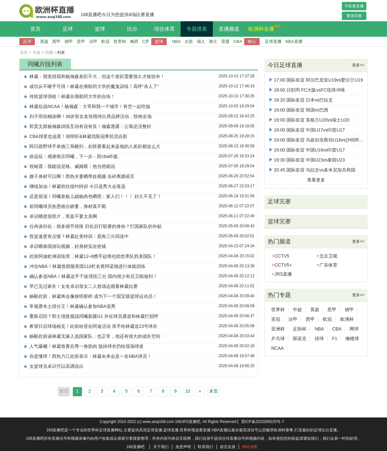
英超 (44, 41)
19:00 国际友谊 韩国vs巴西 (298, 110)
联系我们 (205, 447)
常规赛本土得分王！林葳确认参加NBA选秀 (72, 306)
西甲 (56, 41)
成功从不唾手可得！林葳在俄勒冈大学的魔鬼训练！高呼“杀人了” (94, 86)
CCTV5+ (283, 265)
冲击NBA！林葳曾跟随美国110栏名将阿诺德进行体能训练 (87, 266)
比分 (132, 29)
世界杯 (120, 41)
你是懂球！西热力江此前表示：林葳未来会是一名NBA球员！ (90, 356)
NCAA (277, 348)
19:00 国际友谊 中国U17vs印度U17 (307, 129)
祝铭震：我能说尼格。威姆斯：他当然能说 (72, 166)
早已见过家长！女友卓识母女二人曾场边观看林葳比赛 (83, 286)
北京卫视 (328, 256)
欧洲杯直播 (262, 28)
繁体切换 (354, 16)
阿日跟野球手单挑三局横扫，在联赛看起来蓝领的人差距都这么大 (94, 146)
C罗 (145, 41)
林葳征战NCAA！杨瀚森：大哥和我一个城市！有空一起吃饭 (89, 106)
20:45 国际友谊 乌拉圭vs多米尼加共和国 (312, 169)
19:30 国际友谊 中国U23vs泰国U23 (307, 159)
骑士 (213, 41)
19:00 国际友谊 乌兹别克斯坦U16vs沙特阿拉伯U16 (322, 139)
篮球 (100, 29)
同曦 (49, 52)
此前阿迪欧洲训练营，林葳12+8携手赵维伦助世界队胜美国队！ (93, 256)
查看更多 (316, 179)
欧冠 (105, 41)
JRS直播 (283, 274)
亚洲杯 (278, 328)
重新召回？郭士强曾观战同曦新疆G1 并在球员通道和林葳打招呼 (94, 316)
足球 (68, 29)
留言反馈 (227, 447)
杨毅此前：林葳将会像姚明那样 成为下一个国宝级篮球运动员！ (93, 296)
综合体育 (164, 29)
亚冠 (275, 319)
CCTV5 (281, 256)
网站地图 (250, 447)
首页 (35, 29)
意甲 (81, 41)
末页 (213, 391)
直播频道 (229, 29)
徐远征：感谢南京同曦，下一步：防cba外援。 (76, 156)
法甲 (93, 41)
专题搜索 (196, 29)
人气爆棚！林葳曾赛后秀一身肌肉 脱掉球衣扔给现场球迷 (86, 346)
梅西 (134, 41)
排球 (319, 338)
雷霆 (225, 41)
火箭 (188, 41)
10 (187, 391)
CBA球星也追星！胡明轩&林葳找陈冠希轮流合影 (78, 136)
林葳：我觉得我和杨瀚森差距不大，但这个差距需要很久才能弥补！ (97, 76)
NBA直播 (294, 41)
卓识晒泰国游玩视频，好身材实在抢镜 (67, 246)
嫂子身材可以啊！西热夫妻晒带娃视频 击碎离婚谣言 (81, 176)
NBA (176, 41)
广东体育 (328, 265)
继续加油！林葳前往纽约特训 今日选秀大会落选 (77, 186)
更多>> (358, 65)
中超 (297, 309)
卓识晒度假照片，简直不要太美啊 (63, 216)
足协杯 (299, 328)
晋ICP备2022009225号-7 (262, 421)
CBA (237, 41)
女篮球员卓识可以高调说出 (56, 366)
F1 (334, 338)
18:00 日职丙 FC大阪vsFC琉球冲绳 (307, 90)
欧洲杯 (347, 319)
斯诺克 (299, 338)
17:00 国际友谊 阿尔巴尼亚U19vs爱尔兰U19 (316, 80)
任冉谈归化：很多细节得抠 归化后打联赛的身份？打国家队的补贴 (95, 226)
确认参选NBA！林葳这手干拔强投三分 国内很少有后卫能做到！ (93, 276)
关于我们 (161, 447)
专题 (36, 52)
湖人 (201, 41)
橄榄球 (352, 338)
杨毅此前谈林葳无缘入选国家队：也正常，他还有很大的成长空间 (94, 336)
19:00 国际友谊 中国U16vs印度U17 (307, 149)
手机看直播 (354, 6)
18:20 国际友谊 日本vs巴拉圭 (301, 100)
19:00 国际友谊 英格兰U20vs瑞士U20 (309, 120)
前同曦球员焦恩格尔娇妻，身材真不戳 (67, 206)
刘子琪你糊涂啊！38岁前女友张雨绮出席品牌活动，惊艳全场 (90, 116)
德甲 (68, 41)
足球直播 (273, 41)
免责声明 (183, 447)
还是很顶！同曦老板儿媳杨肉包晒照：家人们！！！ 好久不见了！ (95, 196)
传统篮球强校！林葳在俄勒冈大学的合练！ (72, 96)
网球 (354, 328)
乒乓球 (278, 338)
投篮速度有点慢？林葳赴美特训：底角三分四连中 (79, 236)
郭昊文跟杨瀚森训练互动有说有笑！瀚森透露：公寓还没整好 (90, 126)
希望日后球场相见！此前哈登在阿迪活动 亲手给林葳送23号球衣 (93, 326)
